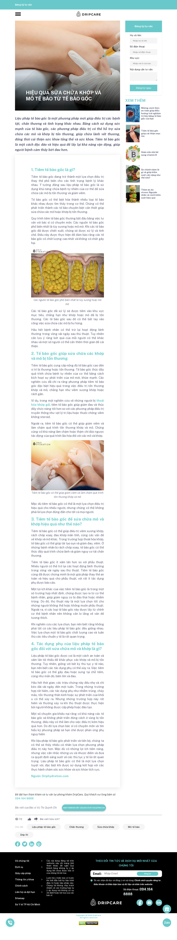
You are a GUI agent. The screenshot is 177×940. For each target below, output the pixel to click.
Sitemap (19, 898)
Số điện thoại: (137, 46)
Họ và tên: (135, 35)
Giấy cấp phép (23, 873)
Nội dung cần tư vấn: (141, 69)
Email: (97, 873)
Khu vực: (134, 58)
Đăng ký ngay (143, 88)
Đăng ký (147, 874)
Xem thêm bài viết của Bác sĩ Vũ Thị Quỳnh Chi (84, 808)
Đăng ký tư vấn (23, 4)
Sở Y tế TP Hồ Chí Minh (27, 904)
